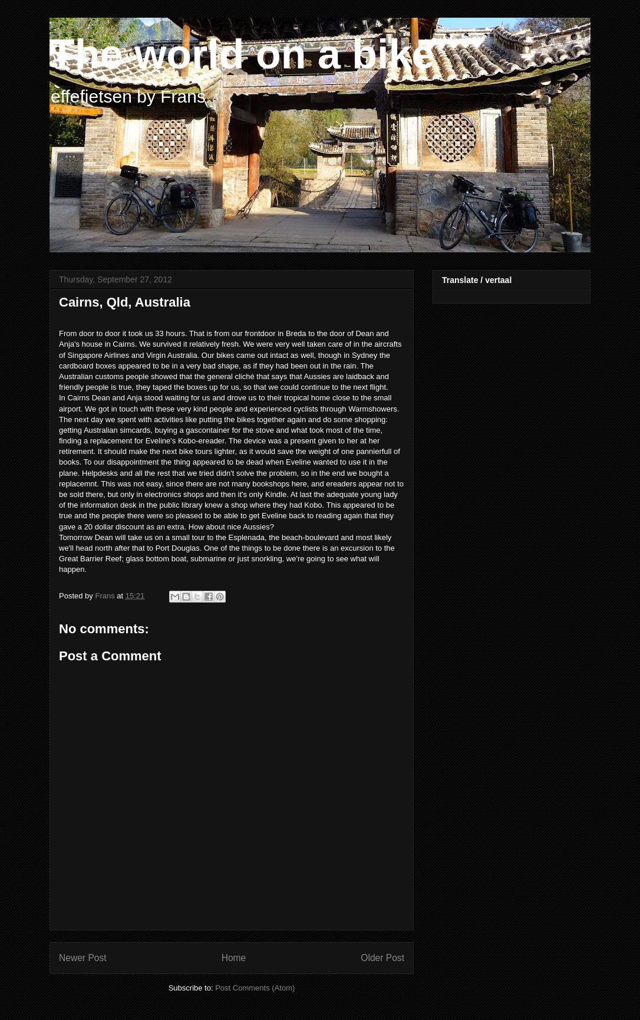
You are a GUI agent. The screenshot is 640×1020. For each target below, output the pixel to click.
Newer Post (83, 958)
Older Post (382, 958)
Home (234, 958)
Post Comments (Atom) (255, 987)
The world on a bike (242, 54)
